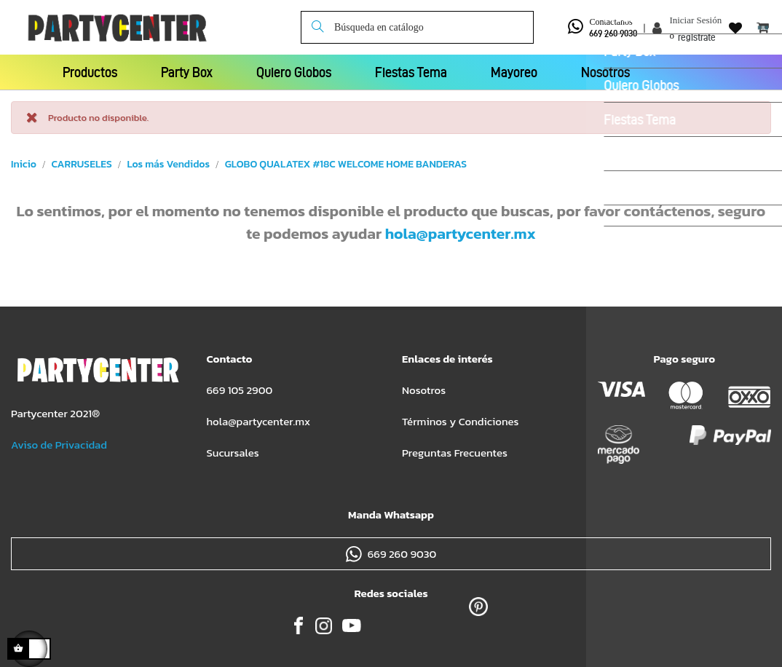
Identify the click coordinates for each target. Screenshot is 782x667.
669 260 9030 (613, 33)
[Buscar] (417, 27)
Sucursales (233, 452)
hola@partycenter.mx (460, 233)
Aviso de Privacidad (59, 444)
